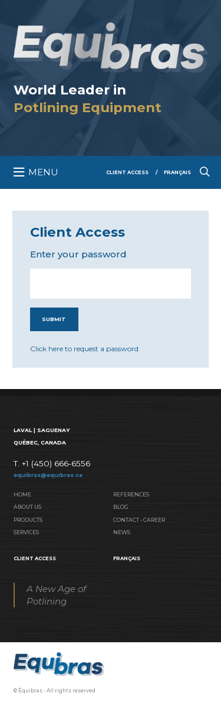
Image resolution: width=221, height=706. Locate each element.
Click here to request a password (84, 348)
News (121, 532)
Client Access (127, 172)
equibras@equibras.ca (48, 475)
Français (177, 172)
